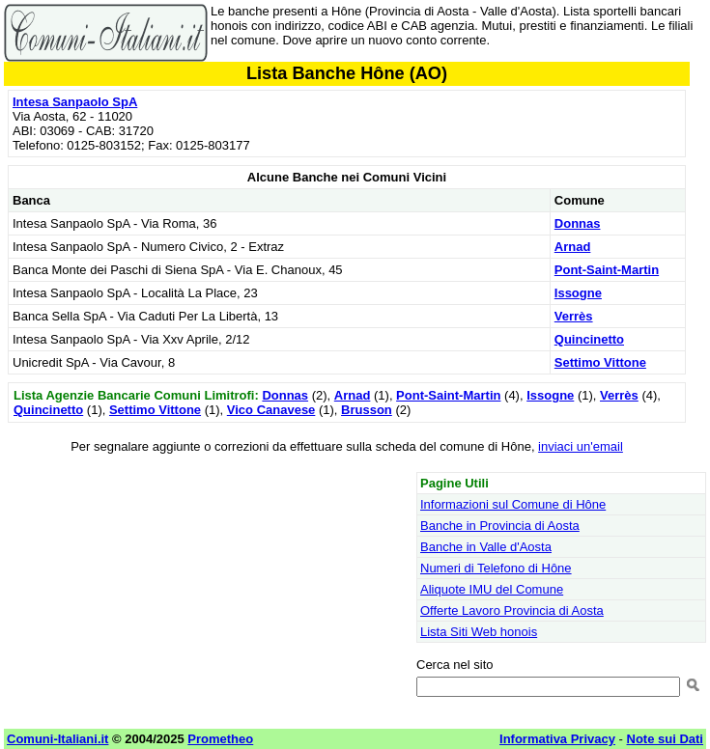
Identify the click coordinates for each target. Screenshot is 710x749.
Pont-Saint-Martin (606, 270)
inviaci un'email (580, 446)
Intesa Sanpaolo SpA (75, 102)
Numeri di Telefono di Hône (496, 568)
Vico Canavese (271, 409)
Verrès (573, 316)
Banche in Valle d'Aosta (486, 547)
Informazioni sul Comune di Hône (513, 504)
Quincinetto (589, 339)
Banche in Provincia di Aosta (500, 525)
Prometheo (220, 739)
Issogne (578, 293)
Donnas (577, 223)
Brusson (366, 409)
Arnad (572, 246)
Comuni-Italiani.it (57, 739)
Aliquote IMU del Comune (491, 589)
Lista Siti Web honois (478, 631)
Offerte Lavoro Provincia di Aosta (512, 610)
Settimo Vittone (600, 362)
